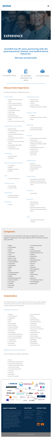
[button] (48, 6)
